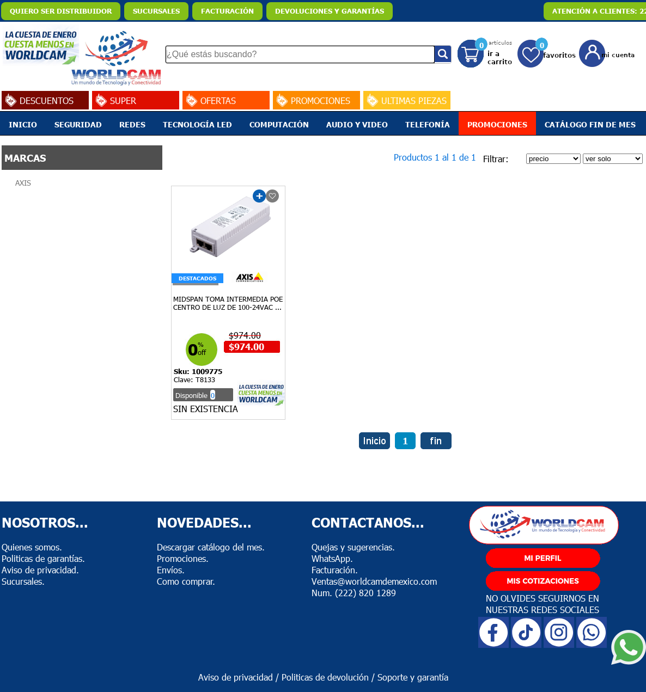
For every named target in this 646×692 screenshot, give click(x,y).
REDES (132, 124)
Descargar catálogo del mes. (211, 547)
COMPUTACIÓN (279, 124)
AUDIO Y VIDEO (357, 124)
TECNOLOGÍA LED (197, 124)
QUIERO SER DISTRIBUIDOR (61, 11)
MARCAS (25, 157)
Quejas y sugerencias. (353, 547)
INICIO (23, 124)
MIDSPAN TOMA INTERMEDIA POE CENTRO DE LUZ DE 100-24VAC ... (228, 303)
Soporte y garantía (412, 677)
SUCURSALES (156, 11)
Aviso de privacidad (235, 677)
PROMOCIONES (497, 124)
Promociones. (183, 558)
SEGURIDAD (78, 124)
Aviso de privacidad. (40, 569)
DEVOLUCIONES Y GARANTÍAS (329, 11)
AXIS (23, 182)
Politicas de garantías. (43, 558)
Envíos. (171, 569)
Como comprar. (186, 581)
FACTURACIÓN (227, 11)
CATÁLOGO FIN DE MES (590, 124)
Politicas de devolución (325, 677)
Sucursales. (23, 581)
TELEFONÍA (427, 124)
